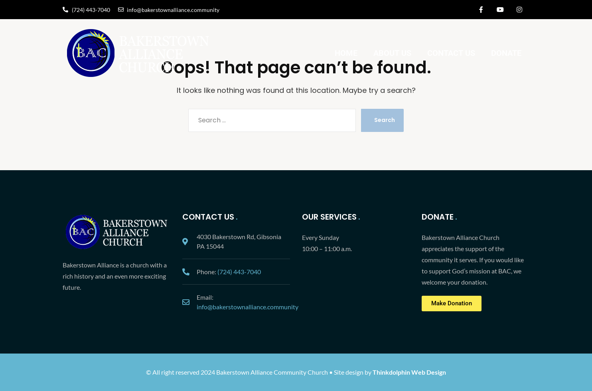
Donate (506, 53)
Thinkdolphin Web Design (409, 372)
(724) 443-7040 (239, 271)
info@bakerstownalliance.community (247, 306)
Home (346, 53)
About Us (392, 53)
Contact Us (451, 53)
